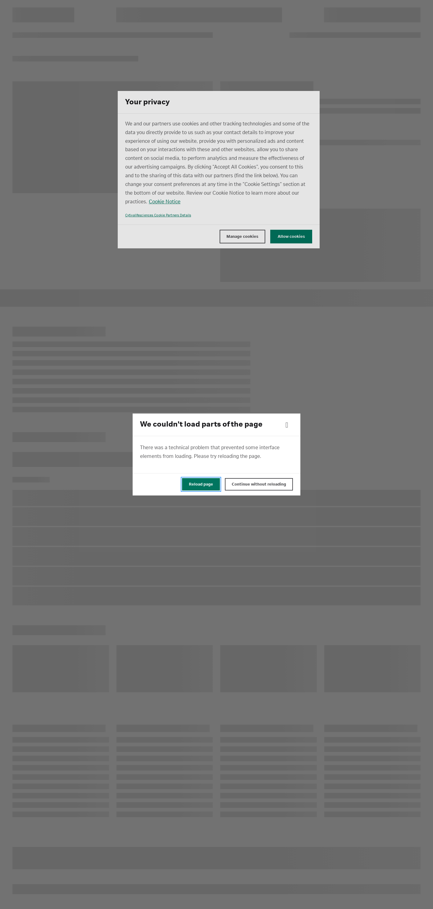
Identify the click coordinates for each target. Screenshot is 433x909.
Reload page (201, 484)
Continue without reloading (259, 484)
